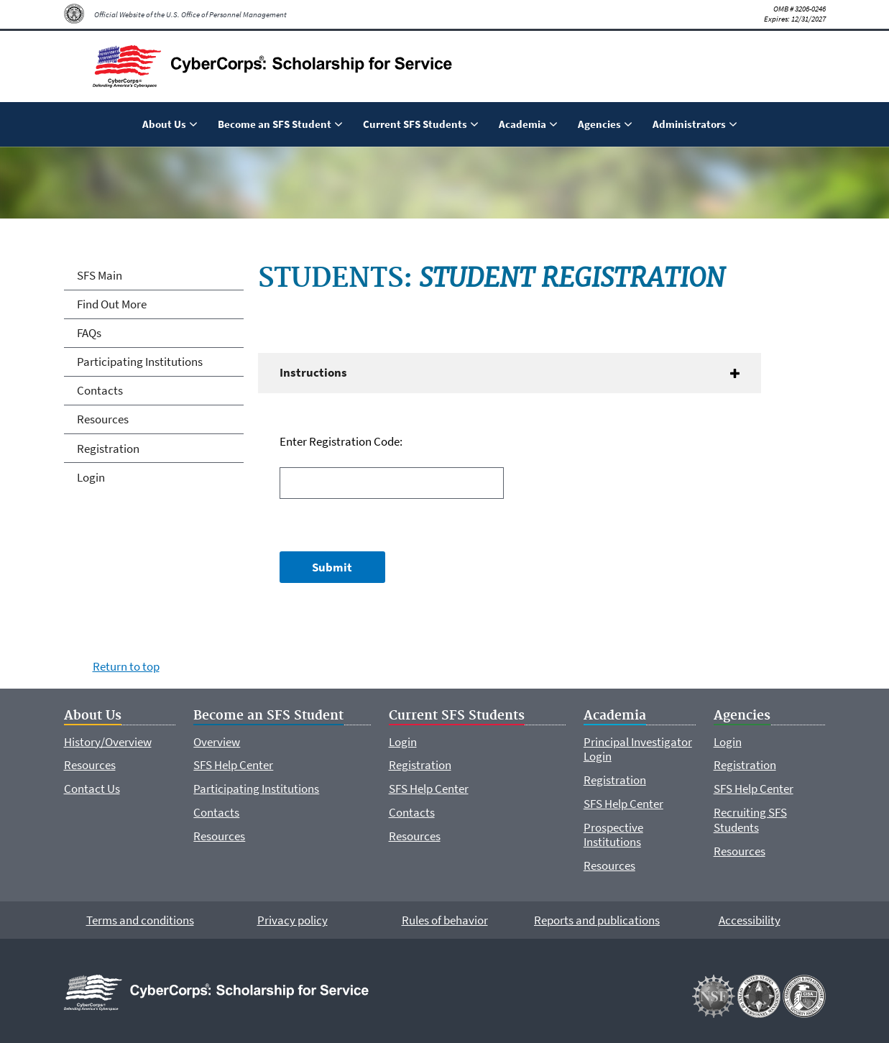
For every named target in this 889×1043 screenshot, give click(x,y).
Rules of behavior (445, 920)
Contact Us (92, 788)
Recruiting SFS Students (750, 819)
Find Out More (112, 304)
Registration (108, 448)
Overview (216, 742)
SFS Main (99, 275)
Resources (103, 419)
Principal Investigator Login (638, 749)
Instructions (313, 372)
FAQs (89, 333)
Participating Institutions (140, 361)
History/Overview (108, 742)
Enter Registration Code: (341, 441)
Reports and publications (597, 920)
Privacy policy (292, 920)
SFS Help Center (233, 765)
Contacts (100, 390)
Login (91, 477)
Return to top (126, 666)
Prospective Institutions (613, 834)
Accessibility (749, 920)
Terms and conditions (140, 920)
